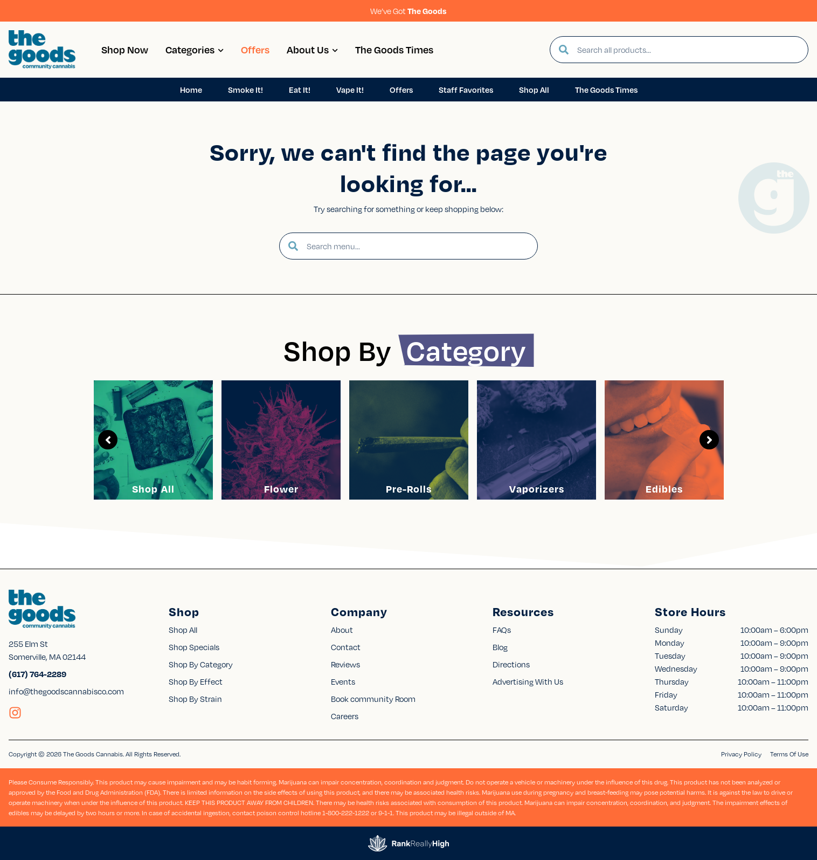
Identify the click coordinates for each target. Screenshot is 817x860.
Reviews (345, 664)
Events (343, 681)
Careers (344, 716)
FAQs (502, 629)
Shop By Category (201, 664)
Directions (511, 664)
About (342, 629)
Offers (255, 49)
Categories (194, 49)
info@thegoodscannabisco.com (66, 691)
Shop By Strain (195, 699)
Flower (281, 488)
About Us (312, 49)
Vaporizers (536, 488)
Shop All (153, 488)
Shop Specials (194, 647)
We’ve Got (408, 11)
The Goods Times (394, 49)
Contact (346, 647)
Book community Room (373, 699)
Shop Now (124, 49)
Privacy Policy (741, 754)
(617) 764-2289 (37, 674)
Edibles (664, 488)
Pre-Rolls (409, 488)
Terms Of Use (789, 754)
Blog (500, 647)
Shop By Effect (196, 681)
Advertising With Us (528, 681)
